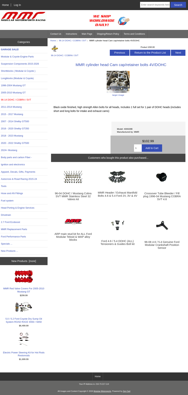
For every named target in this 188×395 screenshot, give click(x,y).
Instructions (71, 34)
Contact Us (55, 34)
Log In (17, 4)
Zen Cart (126, 391)
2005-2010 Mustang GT (13, 92)
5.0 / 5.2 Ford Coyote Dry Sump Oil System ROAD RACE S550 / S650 (24, 312)
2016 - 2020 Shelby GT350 (15, 128)
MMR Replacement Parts (14, 229)
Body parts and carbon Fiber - (16, 157)
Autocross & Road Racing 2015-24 (19, 179)
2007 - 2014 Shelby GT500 (15, 121)
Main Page (87, 34)
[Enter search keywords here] (155, 5)
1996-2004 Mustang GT (13, 85)
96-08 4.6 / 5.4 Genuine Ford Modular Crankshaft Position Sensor (161, 245)
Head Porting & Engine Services (17, 207)
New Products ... (9, 251)
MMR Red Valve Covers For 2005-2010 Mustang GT (23, 281)
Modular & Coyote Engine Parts (17, 56)
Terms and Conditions (134, 34)
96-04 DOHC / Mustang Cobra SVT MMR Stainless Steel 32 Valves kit (73, 196)
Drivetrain (6, 215)
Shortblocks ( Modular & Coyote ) (18, 71)
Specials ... (6, 243)
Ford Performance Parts (13, 236)
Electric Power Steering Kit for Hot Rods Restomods (23, 344)
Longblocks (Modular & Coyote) (17, 78)
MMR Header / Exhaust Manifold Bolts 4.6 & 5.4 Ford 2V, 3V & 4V (117, 194)
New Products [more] (23, 261)
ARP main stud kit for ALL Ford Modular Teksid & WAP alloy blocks (73, 236)
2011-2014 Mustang (11, 106)
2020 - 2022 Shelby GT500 (15, 143)
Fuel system (7, 200)
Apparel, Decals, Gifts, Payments (18, 171)
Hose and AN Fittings (12, 193)
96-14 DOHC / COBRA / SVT (72, 40)
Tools (3, 186)
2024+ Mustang (9, 150)
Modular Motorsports (102, 391)
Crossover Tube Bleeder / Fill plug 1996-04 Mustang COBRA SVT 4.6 (162, 196)
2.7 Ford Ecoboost (10, 222)
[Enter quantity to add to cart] (138, 148)
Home (5, 4)
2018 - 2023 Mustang (12, 135)
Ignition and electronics (13, 164)
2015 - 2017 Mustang (12, 114)
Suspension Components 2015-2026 (20, 63)
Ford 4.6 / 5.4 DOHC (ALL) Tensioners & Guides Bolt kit (118, 242)
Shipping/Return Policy (108, 34)
